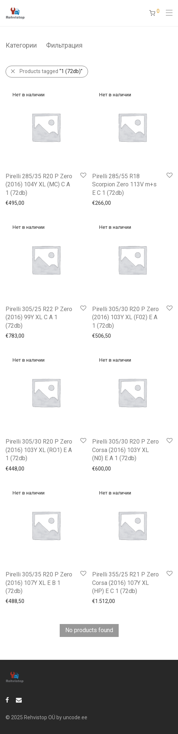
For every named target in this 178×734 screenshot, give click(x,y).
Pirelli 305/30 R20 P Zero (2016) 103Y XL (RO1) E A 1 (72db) (39, 450)
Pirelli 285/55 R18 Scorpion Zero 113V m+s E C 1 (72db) (124, 184)
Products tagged (51, 71)
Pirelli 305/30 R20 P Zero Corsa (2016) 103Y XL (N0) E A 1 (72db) (125, 450)
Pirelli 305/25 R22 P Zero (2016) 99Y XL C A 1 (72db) (39, 317)
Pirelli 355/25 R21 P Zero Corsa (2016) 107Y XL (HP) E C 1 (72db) (125, 583)
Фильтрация (64, 45)
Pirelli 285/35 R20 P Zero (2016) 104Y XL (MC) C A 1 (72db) (39, 184)
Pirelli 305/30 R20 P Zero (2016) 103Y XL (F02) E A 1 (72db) (125, 317)
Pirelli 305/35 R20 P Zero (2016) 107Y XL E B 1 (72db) (39, 583)
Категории (21, 45)
